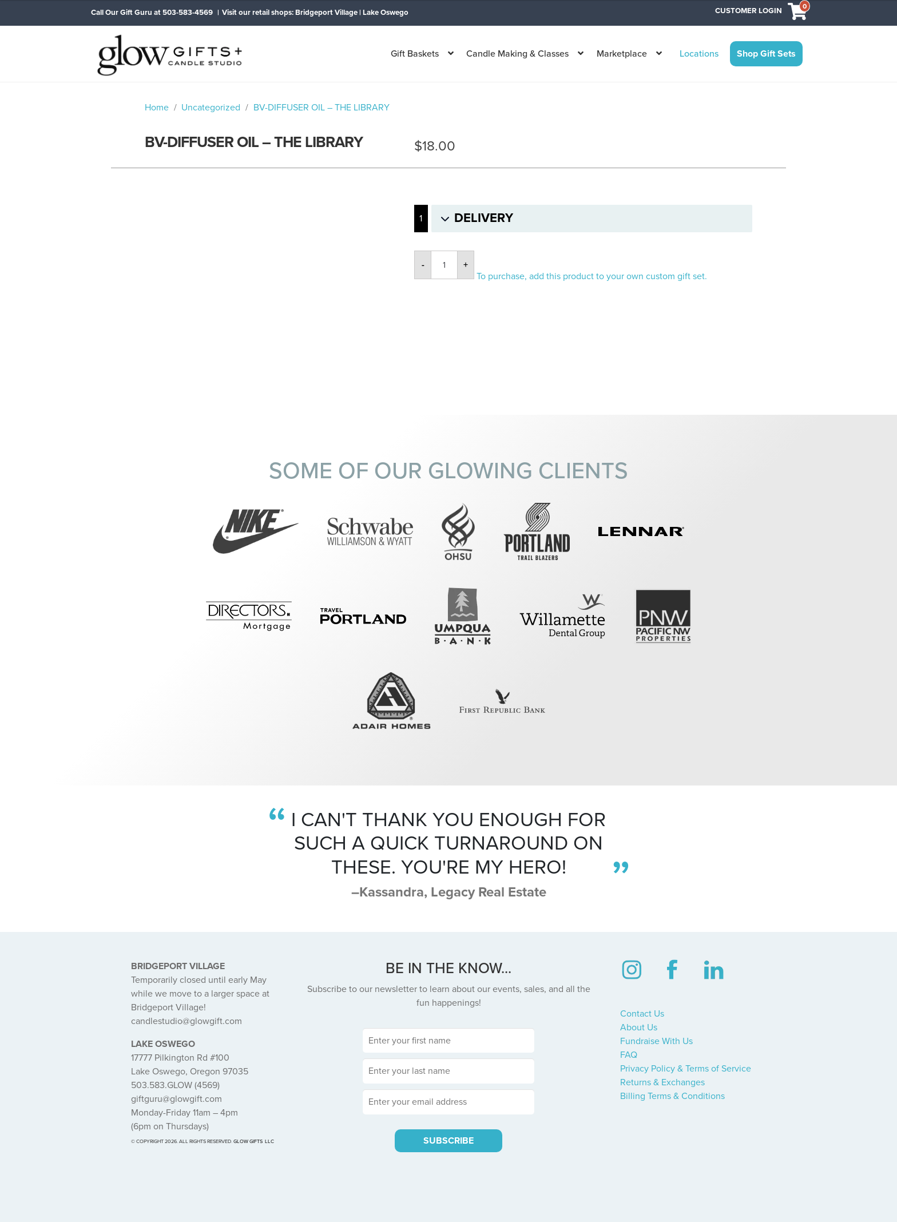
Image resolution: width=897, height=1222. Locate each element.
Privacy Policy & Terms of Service (685, 1068)
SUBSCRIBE (448, 1140)
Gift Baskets (415, 53)
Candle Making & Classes (517, 53)
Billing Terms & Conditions (672, 1096)
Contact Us (642, 1013)
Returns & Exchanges (662, 1082)
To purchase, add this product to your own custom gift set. (592, 276)
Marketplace (622, 53)
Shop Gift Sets (766, 53)
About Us (638, 1027)
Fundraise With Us (656, 1041)
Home (157, 107)
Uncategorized (210, 107)
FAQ (628, 1055)
